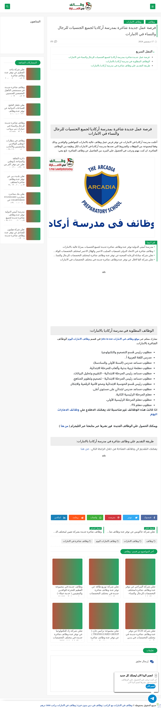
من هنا (64, 425)
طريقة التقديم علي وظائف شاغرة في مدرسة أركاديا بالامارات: (120, 65)
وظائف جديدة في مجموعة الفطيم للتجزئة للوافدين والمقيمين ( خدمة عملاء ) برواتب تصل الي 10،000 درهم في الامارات (68, 593)
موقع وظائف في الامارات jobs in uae (120, 339)
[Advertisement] (103, 97)
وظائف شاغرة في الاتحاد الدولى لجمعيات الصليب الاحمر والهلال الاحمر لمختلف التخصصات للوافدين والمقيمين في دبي (102, 251)
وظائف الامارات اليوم (79, 339)
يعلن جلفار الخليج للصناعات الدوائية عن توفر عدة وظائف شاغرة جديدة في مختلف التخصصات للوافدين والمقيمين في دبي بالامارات (14, 114)
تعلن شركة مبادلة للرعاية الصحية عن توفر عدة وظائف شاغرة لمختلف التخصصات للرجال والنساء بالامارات (102, 255)
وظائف (151, 21)
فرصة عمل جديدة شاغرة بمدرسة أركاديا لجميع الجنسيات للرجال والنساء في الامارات (109, 57)
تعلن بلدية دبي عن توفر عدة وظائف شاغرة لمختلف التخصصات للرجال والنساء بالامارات (16, 182)
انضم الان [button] (151, 686)
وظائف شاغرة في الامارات (77, 541)
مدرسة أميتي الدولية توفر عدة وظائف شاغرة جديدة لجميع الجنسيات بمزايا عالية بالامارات (108, 247)
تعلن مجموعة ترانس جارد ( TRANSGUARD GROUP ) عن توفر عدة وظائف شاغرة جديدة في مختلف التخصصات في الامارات (104, 638)
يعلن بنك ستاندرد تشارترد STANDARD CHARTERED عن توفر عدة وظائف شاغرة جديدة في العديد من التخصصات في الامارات (14, 203)
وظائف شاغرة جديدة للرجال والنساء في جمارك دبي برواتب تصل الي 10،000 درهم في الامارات (15, 128)
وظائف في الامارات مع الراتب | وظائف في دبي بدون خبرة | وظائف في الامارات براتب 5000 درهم (86, 705)
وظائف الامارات (133, 21)
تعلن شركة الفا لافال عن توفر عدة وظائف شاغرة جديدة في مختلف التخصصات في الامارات (106, 259)
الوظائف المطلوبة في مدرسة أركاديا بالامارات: (128, 61)
